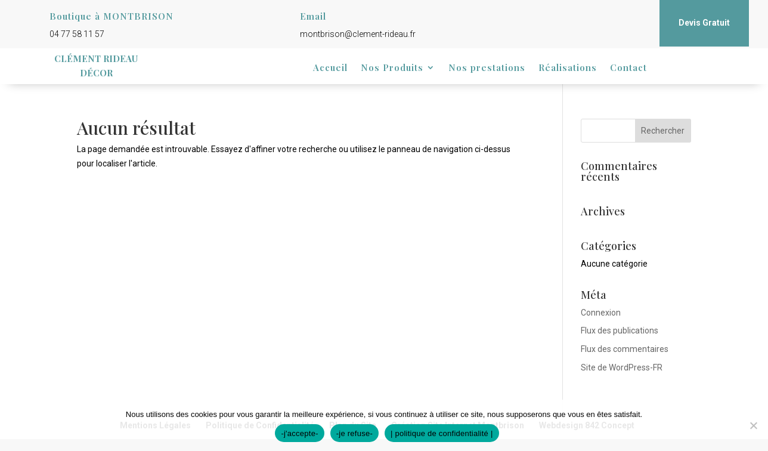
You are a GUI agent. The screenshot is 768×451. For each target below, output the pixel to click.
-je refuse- (354, 433)
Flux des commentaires (624, 349)
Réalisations (567, 68)
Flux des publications (619, 330)
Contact (628, 68)
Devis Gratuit (704, 22)
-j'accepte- (299, 433)
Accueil (330, 68)
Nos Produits (392, 68)
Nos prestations (486, 68)
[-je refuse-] (753, 425)
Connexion (601, 312)
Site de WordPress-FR (621, 367)
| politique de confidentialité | (442, 433)
